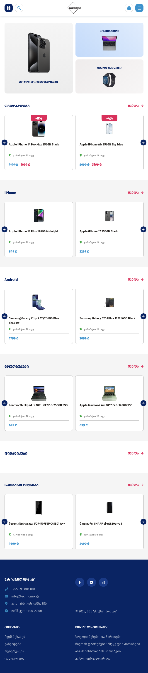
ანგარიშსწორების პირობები (98, 651)
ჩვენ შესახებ (15, 637)
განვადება (13, 644)
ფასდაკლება (14, 659)
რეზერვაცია (14, 651)
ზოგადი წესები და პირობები (98, 637)
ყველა (135, 106)
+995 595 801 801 (20, 589)
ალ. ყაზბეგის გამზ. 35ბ (26, 604)
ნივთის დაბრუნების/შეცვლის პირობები (107, 644)
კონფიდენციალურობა (93, 659)
